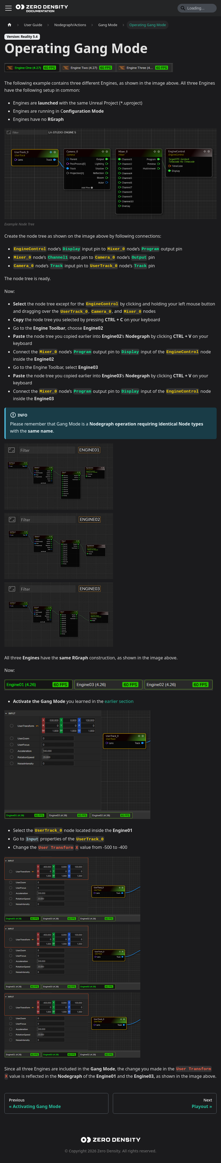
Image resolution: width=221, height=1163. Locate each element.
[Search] (197, 8)
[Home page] (9, 25)
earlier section (119, 701)
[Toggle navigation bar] (8, 8)
